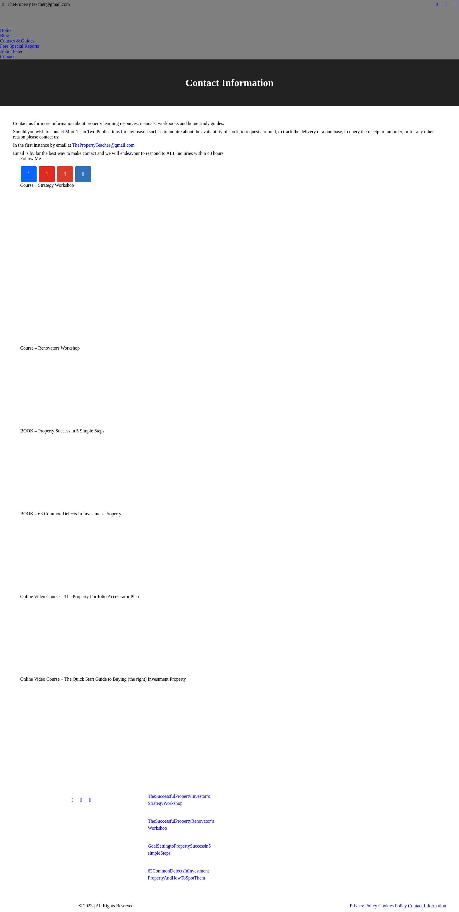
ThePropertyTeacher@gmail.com (103, 145)
